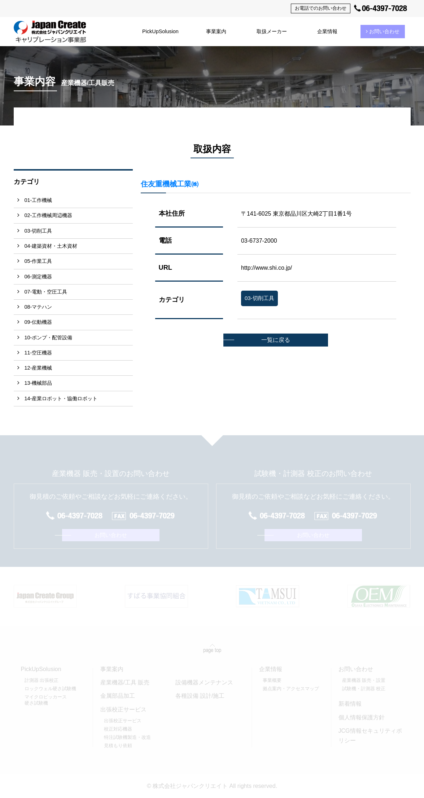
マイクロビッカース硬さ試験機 (46, 699)
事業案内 (216, 31)
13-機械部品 (38, 383)
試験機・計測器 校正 (364, 688)
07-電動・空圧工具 (46, 292)
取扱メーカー (272, 31)
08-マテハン (38, 307)
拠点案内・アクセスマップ (291, 688)
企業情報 (327, 31)
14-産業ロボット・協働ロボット (61, 398)
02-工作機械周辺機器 (49, 215)
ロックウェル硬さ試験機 (50, 688)
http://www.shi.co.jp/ (266, 268)
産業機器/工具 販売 (125, 682)
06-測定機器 (38, 276)
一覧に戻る (275, 340)
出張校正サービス (122, 720)
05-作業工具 (38, 261)
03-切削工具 (38, 231)
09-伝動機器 (38, 322)
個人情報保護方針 (361, 717)
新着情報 (350, 704)
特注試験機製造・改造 (127, 737)
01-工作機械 (38, 200)
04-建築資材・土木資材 (51, 246)
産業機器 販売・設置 (364, 680)
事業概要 (272, 680)
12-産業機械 (38, 368)
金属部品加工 (117, 696)
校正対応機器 (118, 729)
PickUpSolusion (160, 31)
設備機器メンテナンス (204, 682)
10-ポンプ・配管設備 (49, 337)
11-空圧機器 (38, 353)
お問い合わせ (382, 31)
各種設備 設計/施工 (200, 696)
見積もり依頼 (118, 745)
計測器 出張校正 (42, 680)
